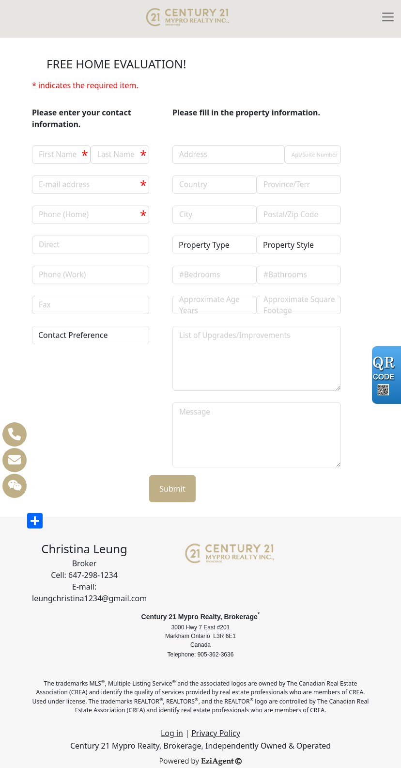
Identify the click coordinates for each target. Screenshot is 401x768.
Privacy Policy (215, 733)
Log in (172, 733)
